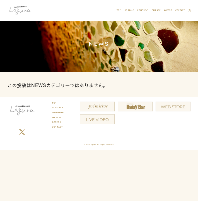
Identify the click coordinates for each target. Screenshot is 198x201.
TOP (119, 10)
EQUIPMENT (143, 10)
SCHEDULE (129, 10)
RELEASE (156, 10)
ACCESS (168, 10)
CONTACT (180, 10)
